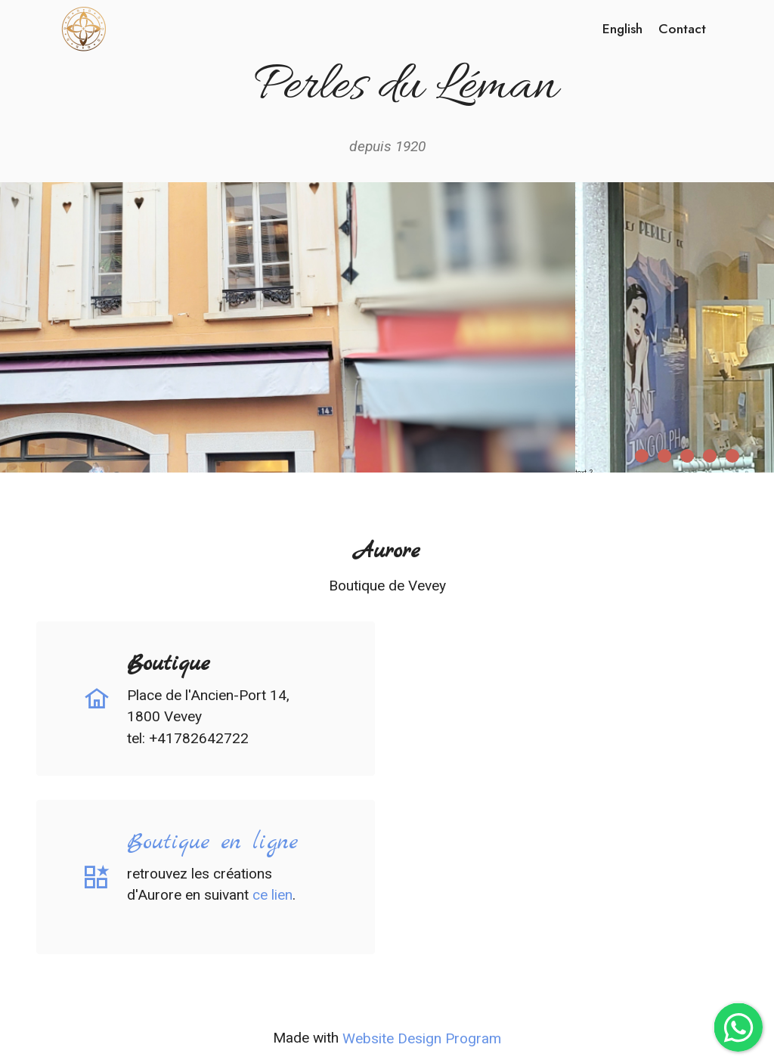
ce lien (272, 894)
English (622, 29)
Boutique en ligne (212, 842)
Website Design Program (421, 1038)
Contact (682, 29)
